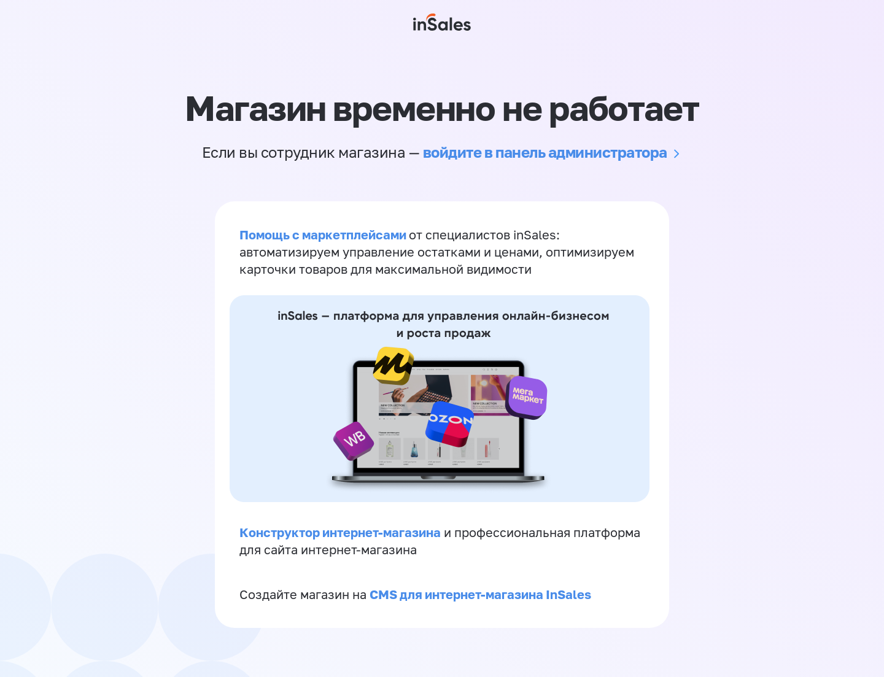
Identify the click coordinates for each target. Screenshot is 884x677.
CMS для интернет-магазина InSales (480, 594)
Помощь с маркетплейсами (324, 234)
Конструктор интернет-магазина (340, 532)
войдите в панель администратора (545, 152)
